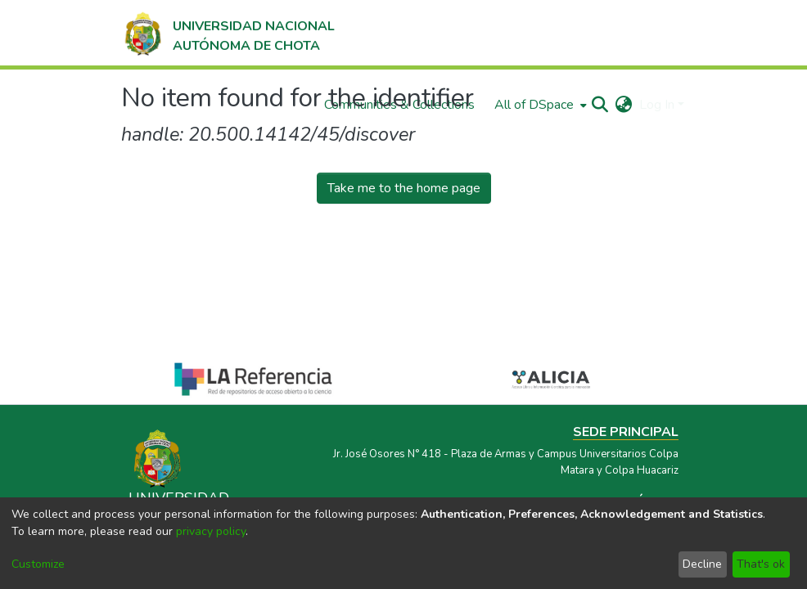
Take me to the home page (403, 188)
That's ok (761, 564)
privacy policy (211, 531)
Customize (38, 564)
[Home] (228, 32)
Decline (702, 564)
